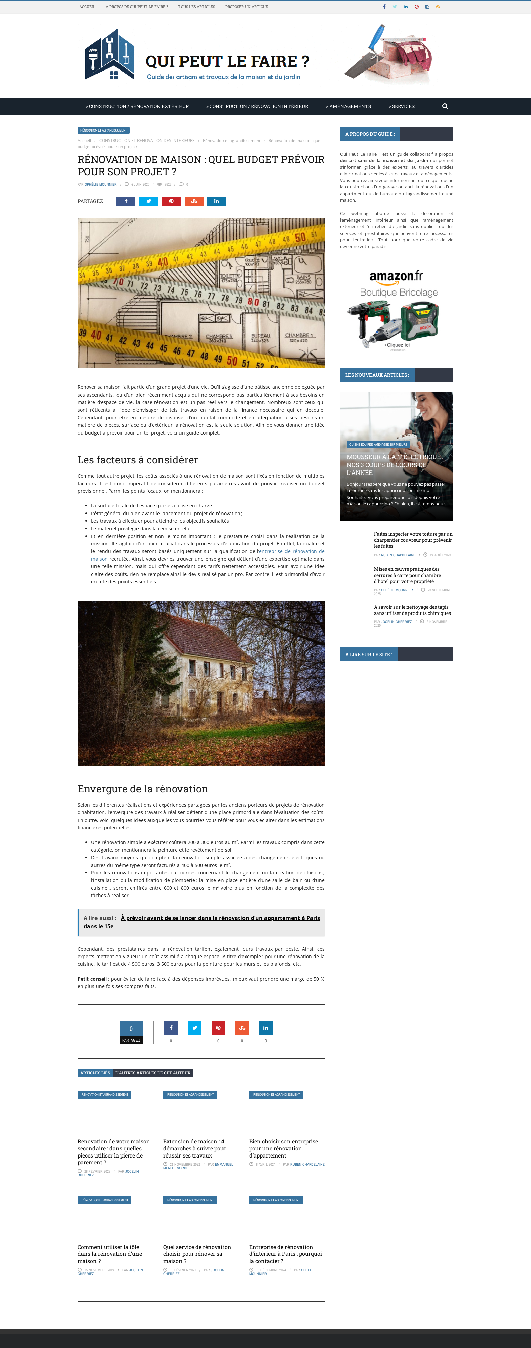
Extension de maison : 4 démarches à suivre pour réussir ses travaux (194, 1148)
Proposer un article (246, 6)
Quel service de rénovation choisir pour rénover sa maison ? (197, 1254)
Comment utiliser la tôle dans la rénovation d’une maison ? (110, 1254)
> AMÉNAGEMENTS (348, 106)
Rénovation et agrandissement (103, 130)
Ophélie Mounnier (101, 184)
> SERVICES (402, 106)
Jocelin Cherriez (396, 621)
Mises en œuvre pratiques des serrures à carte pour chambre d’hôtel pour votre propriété (407, 575)
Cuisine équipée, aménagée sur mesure (378, 444)
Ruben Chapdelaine (307, 1164)
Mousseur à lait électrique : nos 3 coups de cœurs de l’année (395, 464)
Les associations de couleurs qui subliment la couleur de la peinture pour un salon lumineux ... (396, 747)
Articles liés (95, 1072)
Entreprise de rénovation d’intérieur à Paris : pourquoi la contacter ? (285, 1254)
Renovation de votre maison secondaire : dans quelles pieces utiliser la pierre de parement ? (114, 1152)
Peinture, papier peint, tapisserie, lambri (379, 723)
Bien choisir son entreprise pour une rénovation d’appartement (283, 1148)
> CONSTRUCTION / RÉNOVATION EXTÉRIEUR (137, 106)
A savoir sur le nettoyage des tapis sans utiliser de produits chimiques (412, 610)
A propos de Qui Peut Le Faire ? (137, 6)
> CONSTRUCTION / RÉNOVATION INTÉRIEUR (257, 106)
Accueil (87, 6)
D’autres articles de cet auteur (152, 1072)
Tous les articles (196, 6)
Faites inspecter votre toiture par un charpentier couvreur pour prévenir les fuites (413, 539)
